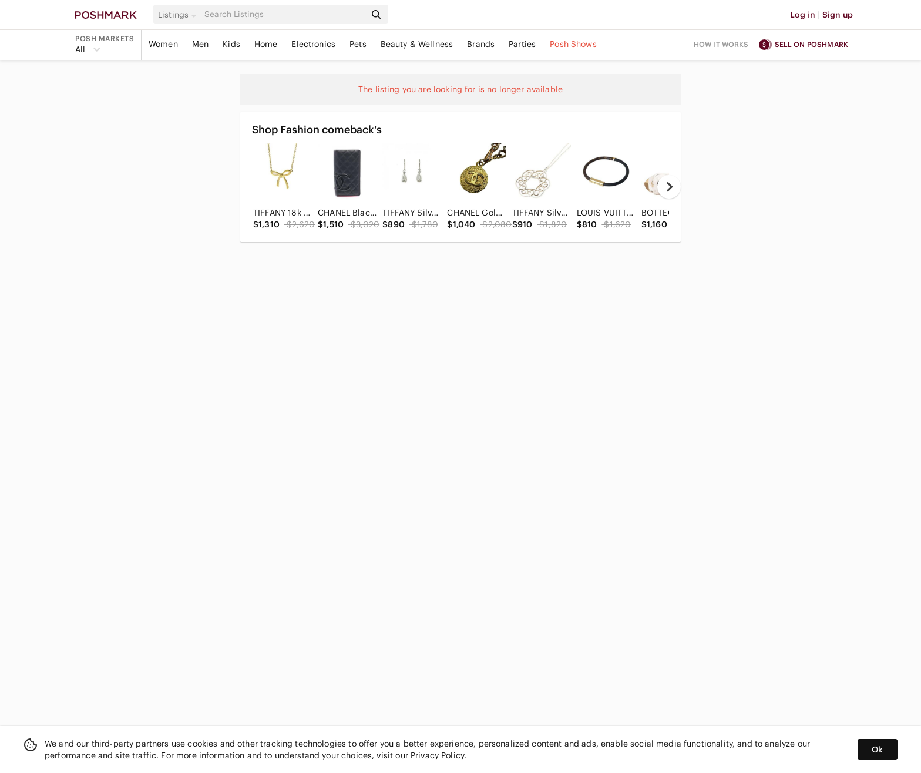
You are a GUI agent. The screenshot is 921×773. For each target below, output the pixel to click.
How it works (721, 44)
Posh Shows (573, 44)
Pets (358, 44)
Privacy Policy (437, 755)
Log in (802, 14)
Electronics (313, 44)
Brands (481, 44)
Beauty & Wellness (417, 44)
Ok (877, 749)
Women (163, 44)
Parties (522, 44)
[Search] (283, 14)
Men (200, 44)
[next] (669, 187)
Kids (231, 44)
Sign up (837, 14)
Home (266, 44)
